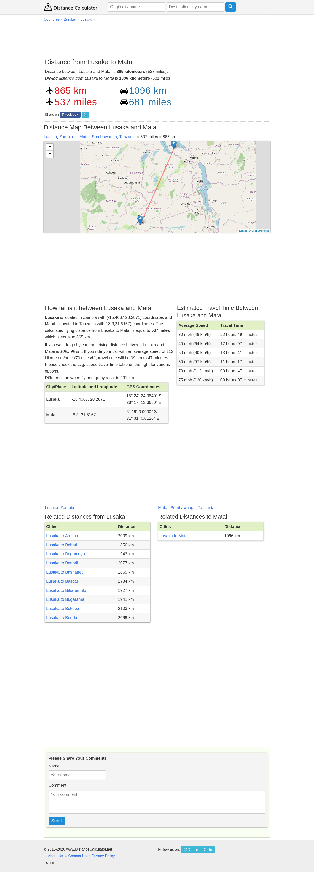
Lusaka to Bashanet (64, 572)
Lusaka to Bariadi (62, 563)
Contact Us (77, 856)
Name (54, 766)
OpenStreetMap (260, 230)
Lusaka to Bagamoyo (65, 554)
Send (56, 820)
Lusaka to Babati (61, 545)
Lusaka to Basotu (62, 581)
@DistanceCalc (198, 850)
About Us (55, 856)
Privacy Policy (103, 856)
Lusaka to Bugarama (65, 599)
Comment (57, 785)
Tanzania (127, 136)
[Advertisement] (157, 39)
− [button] (50, 154)
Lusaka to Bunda (61, 617)
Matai (84, 136)
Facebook (70, 114)
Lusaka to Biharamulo (66, 590)
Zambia (66, 136)
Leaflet (243, 230)
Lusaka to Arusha (62, 536)
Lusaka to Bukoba (62, 608)
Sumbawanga (104, 136)
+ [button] (50, 147)
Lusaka (50, 136)
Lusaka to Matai (174, 536)
